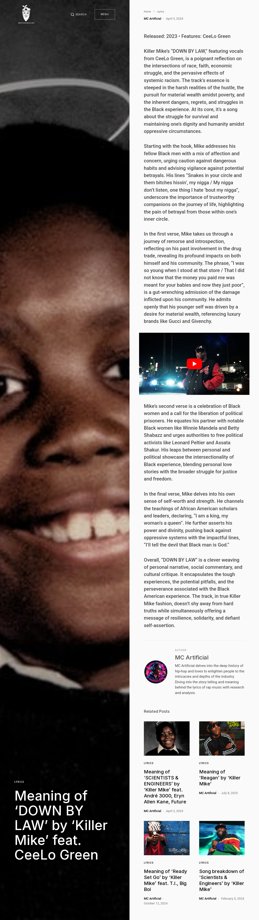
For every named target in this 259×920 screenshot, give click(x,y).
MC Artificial (191, 657)
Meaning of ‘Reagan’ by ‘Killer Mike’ (220, 778)
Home (147, 11)
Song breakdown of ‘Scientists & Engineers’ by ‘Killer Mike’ (221, 880)
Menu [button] (105, 14)
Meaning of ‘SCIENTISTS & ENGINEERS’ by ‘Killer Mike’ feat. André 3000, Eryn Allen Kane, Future (165, 787)
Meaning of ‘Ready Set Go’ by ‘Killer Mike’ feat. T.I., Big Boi (165, 880)
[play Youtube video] (194, 364)
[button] (79, 14)
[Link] (167, 738)
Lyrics (19, 782)
